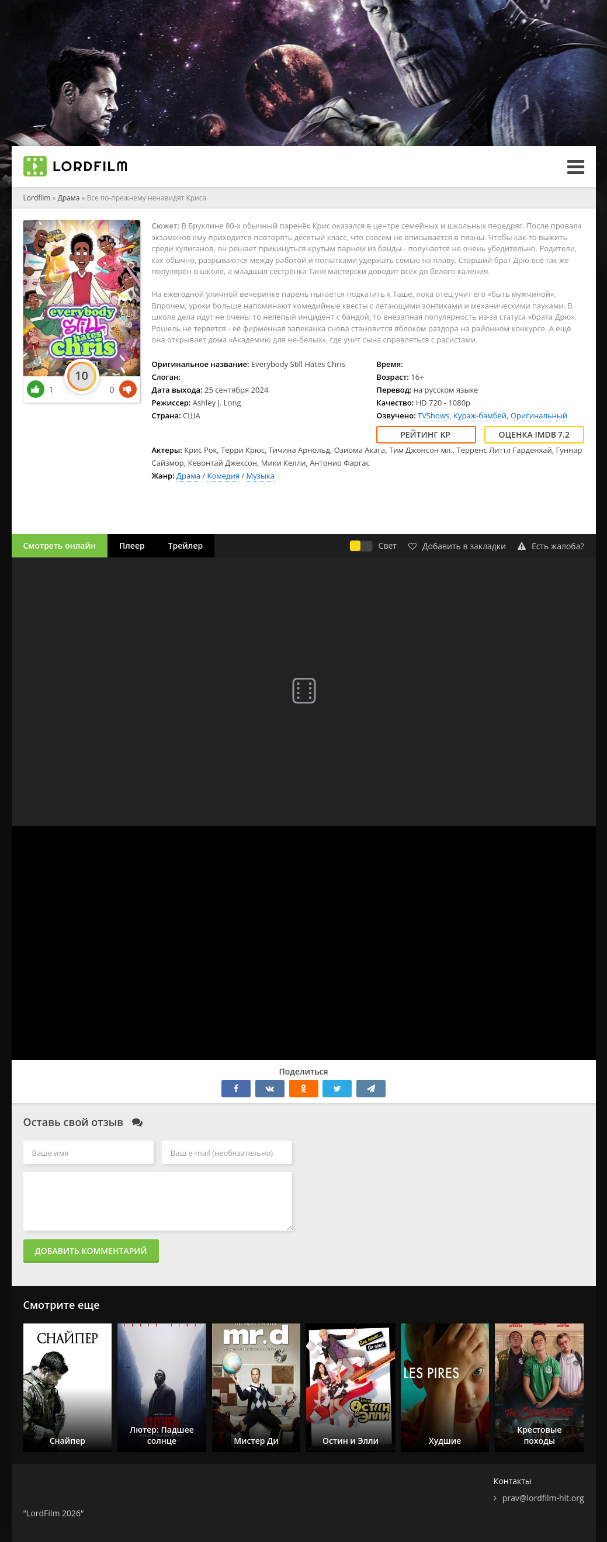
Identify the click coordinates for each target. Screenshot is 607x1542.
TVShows (433, 415)
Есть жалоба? (551, 546)
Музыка (261, 475)
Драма (188, 475)
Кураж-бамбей (480, 415)
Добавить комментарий (91, 1250)
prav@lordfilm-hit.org (543, 1497)
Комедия (223, 475)
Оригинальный (539, 415)
